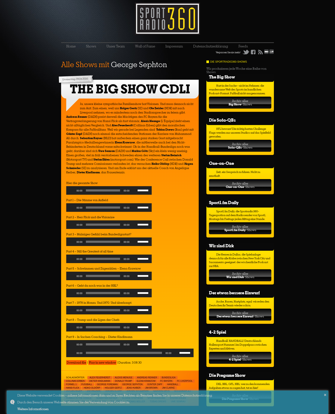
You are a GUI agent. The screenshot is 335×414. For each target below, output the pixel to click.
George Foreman (107, 384)
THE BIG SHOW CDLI (130, 89)
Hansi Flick (72, 388)
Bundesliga (168, 377)
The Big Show (222, 77)
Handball (172, 384)
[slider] (103, 190)
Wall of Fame (145, 46)
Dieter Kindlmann (99, 381)
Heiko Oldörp (92, 388)
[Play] (72, 190)
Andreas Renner (147, 377)
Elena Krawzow (146, 381)
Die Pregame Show (227, 375)
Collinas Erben (75, 381)
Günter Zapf (154, 384)
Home (71, 46)
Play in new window (102, 362)
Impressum (174, 46)
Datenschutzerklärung (210, 46)
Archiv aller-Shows (240, 102)
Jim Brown (151, 388)
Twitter (246, 52)
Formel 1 (71, 384)
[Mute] (134, 190)
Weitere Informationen (32, 409)
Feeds (243, 46)
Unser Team (115, 46)
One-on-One (221, 163)
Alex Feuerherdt (100, 377)
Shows (91, 46)
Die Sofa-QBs (222, 120)
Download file (76, 362)
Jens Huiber (133, 388)
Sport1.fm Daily (224, 202)
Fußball (86, 384)
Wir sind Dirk (221, 246)
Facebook (253, 52)
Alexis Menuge (123, 377)
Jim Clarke (168, 388)
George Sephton (132, 384)
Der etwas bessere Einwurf (234, 293)
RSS (260, 52)
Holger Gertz (113, 388)
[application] (109, 191)
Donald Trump (123, 381)
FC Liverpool (184, 381)
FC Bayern (166, 381)
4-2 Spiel (217, 332)
